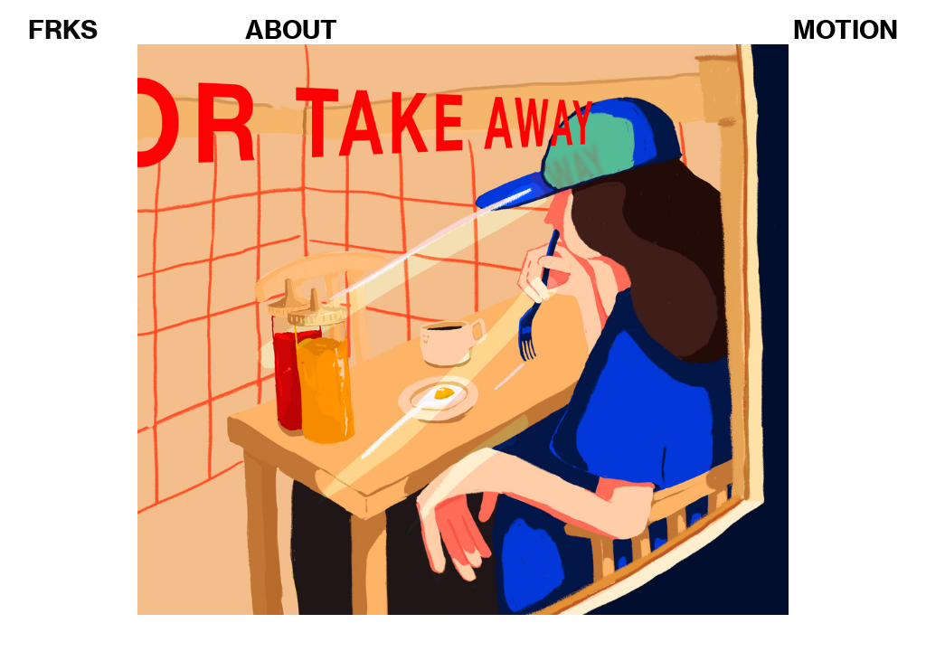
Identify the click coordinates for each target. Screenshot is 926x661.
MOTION (845, 29)
